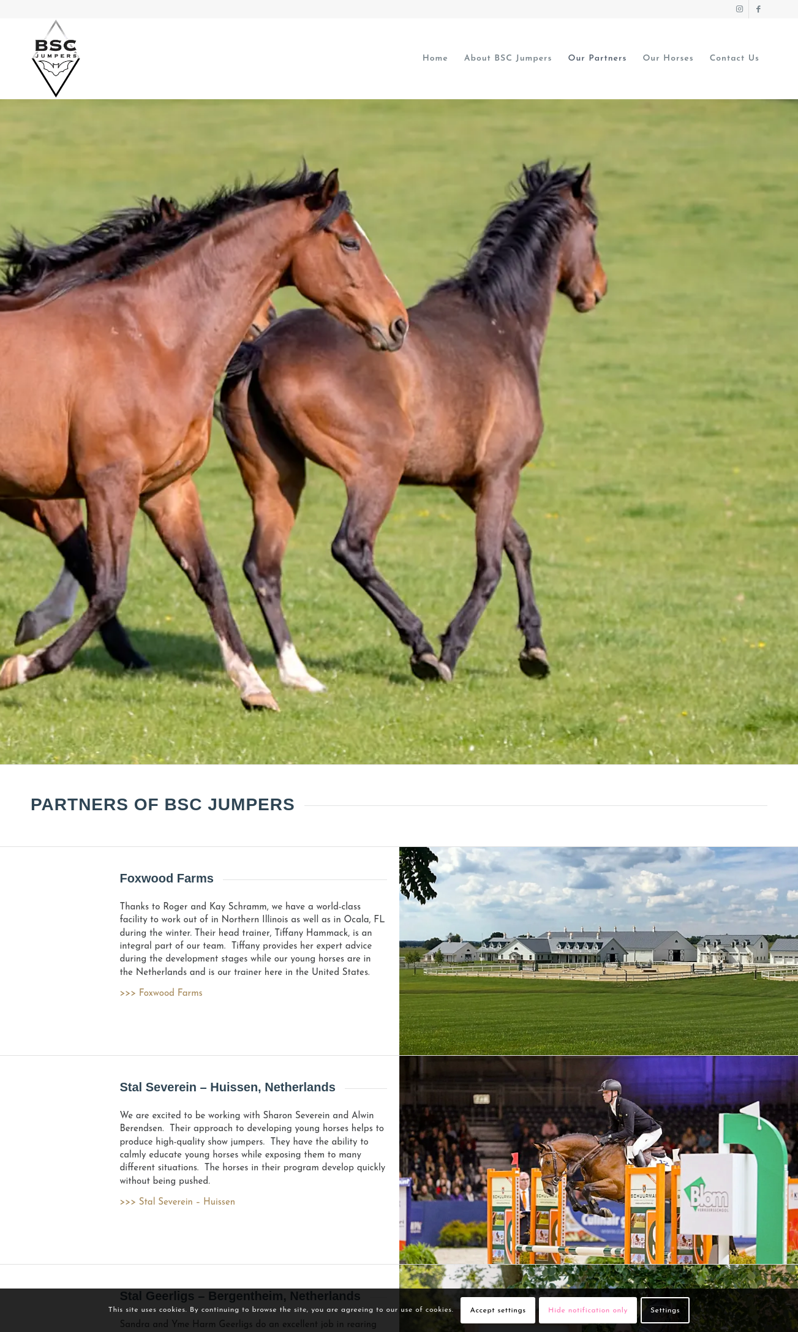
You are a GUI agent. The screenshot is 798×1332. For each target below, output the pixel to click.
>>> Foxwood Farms (160, 993)
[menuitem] (435, 58)
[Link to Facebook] (758, 9)
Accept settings (498, 1310)
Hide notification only (588, 1310)
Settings (665, 1310)
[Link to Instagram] (739, 9)
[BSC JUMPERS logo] (56, 58)
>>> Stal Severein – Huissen (177, 1202)
